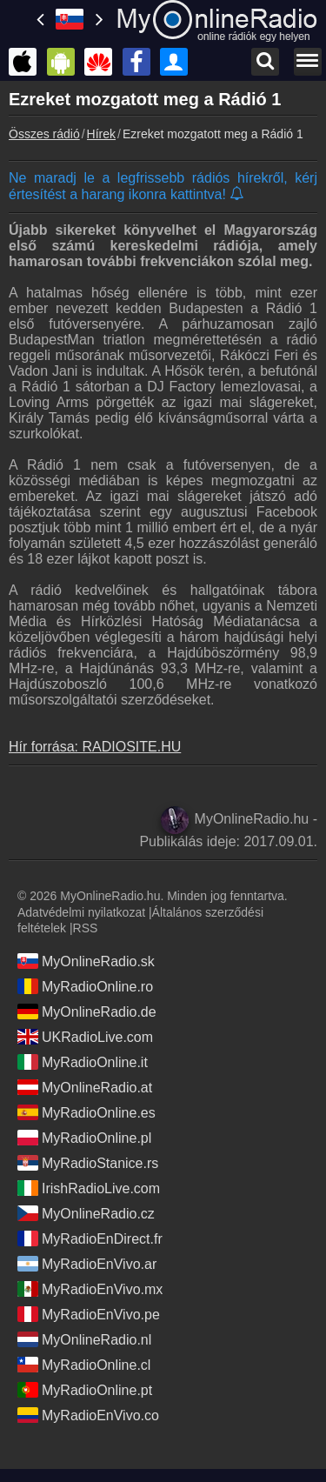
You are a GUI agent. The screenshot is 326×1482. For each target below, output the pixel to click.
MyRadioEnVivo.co (88, 1415)
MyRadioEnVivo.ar (86, 1264)
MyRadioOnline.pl (84, 1137)
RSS (85, 928)
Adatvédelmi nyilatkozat (81, 912)
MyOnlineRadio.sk (86, 961)
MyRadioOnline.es (86, 1112)
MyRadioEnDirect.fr (90, 1238)
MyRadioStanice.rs (87, 1163)
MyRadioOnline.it (82, 1062)
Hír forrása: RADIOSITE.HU (95, 746)
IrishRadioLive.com (88, 1188)
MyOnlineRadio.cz (86, 1213)
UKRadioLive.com (85, 1037)
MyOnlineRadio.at (84, 1087)
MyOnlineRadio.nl (84, 1339)
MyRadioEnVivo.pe (88, 1314)
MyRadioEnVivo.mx (90, 1289)
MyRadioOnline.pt (84, 1390)
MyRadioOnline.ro (85, 986)
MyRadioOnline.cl (83, 1364)
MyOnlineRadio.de (86, 1011)
